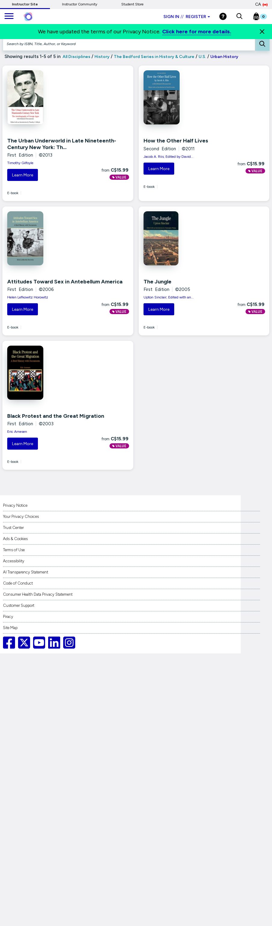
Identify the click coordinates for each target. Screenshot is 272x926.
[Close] (262, 31)
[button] (239, 16)
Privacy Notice (15, 505)
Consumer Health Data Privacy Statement (38, 594)
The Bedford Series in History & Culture (154, 56)
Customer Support (18, 605)
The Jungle (158, 281)
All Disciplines (76, 56)
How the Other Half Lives (176, 140)
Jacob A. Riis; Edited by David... (168, 156)
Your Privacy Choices (21, 516)
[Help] (223, 16)
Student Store (132, 4)
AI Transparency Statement (25, 572)
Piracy (8, 616)
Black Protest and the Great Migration (55, 416)
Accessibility (13, 561)
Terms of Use (14, 550)
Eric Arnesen (17, 431)
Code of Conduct (18, 583)
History (102, 56)
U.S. (202, 56)
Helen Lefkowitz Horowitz (27, 297)
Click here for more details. (196, 31)
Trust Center (13, 527)
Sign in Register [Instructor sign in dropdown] (186, 16)
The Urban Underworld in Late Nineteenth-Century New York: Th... (61, 144)
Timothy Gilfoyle (20, 163)
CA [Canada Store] (261, 4)
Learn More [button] (22, 175)
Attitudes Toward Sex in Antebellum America (64, 281)
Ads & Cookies (15, 538)
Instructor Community (79, 4)
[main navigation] (9, 16)
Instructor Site (25, 4)
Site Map (10, 627)
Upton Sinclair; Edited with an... (169, 297)
